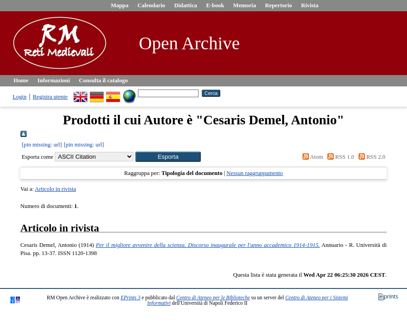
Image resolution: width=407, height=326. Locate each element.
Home (21, 80)
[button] (168, 156)
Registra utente (50, 97)
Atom (311, 157)
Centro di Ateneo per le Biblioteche (213, 297)
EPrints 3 (131, 297)
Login (20, 97)
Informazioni (54, 80)
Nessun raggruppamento (255, 173)
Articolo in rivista (55, 189)
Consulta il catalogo (103, 80)
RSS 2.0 (370, 157)
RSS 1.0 (340, 157)
